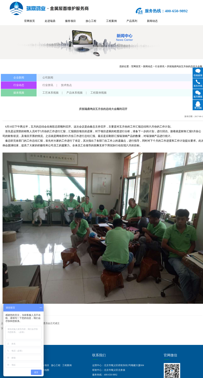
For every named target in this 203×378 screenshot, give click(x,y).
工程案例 (111, 20)
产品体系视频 (74, 92)
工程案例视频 (98, 92)
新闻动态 (152, 20)
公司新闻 (47, 77)
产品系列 (131, 20)
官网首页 (29, 20)
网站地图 (44, 370)
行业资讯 (159, 66)
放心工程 (91, 20)
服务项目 (70, 20)
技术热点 (66, 85)
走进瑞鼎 (50, 20)
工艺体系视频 (50, 92)
